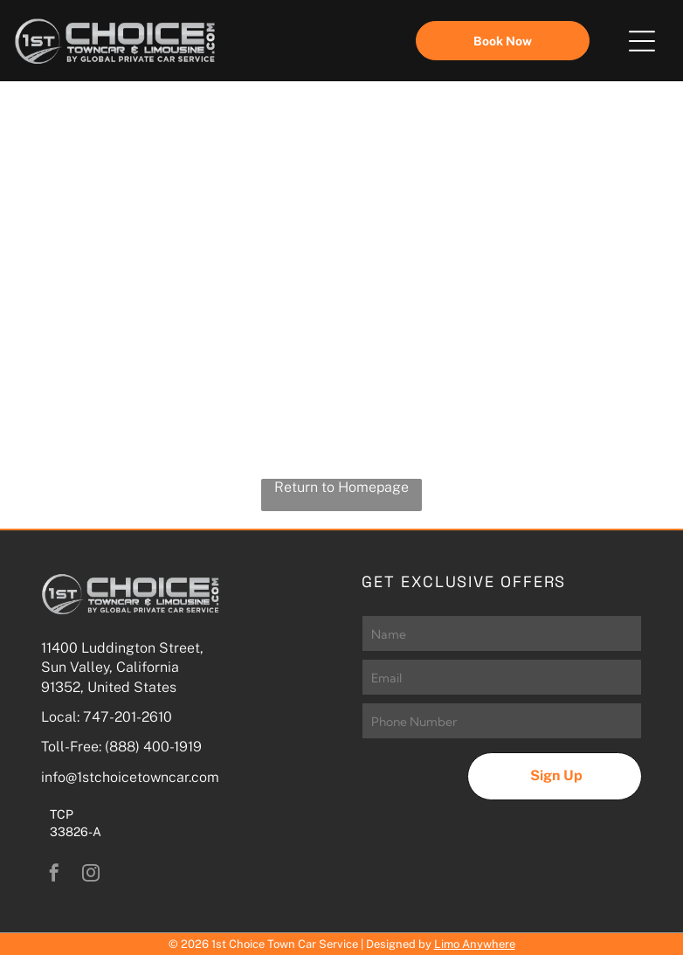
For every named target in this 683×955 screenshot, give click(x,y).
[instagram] (91, 875)
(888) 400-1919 (153, 746)
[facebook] (54, 875)
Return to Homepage (341, 487)
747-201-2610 (127, 717)
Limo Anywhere (474, 944)
